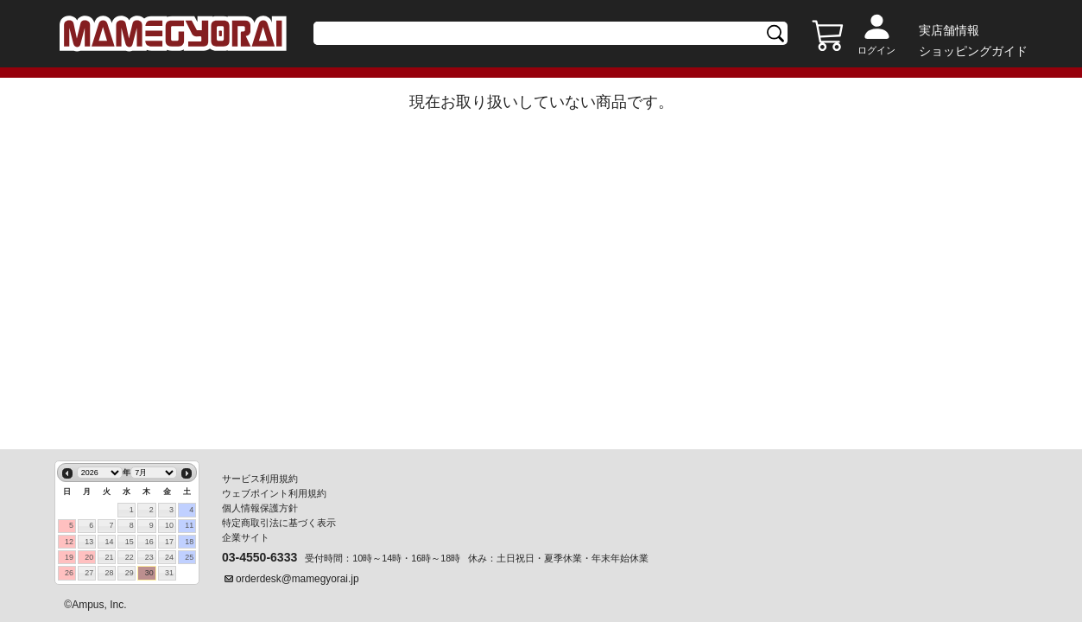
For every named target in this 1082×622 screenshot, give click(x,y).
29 (129, 572)
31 (169, 572)
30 (149, 572)
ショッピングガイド (973, 51)
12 (69, 541)
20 (89, 557)
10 (169, 525)
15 (129, 541)
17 (169, 541)
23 (149, 557)
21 (108, 557)
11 (189, 525)
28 (108, 572)
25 (189, 557)
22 (129, 557)
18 (189, 541)
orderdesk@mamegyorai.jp (297, 579)
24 (169, 557)
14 (108, 541)
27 (89, 572)
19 (69, 557)
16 (149, 541)
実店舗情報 (949, 30)
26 (69, 572)
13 (89, 541)
